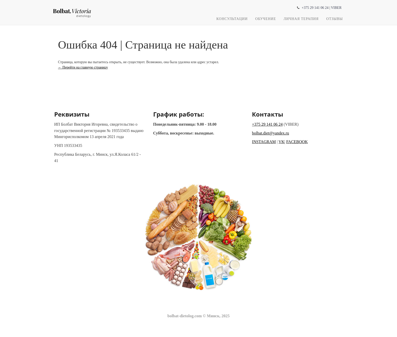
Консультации (232, 19)
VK (281, 142)
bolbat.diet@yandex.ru (270, 133)
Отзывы (334, 19)
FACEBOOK (297, 142)
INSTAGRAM (264, 142)
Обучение (265, 19)
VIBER (336, 8)
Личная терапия (301, 19)
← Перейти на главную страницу (83, 67)
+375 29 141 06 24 (315, 8)
